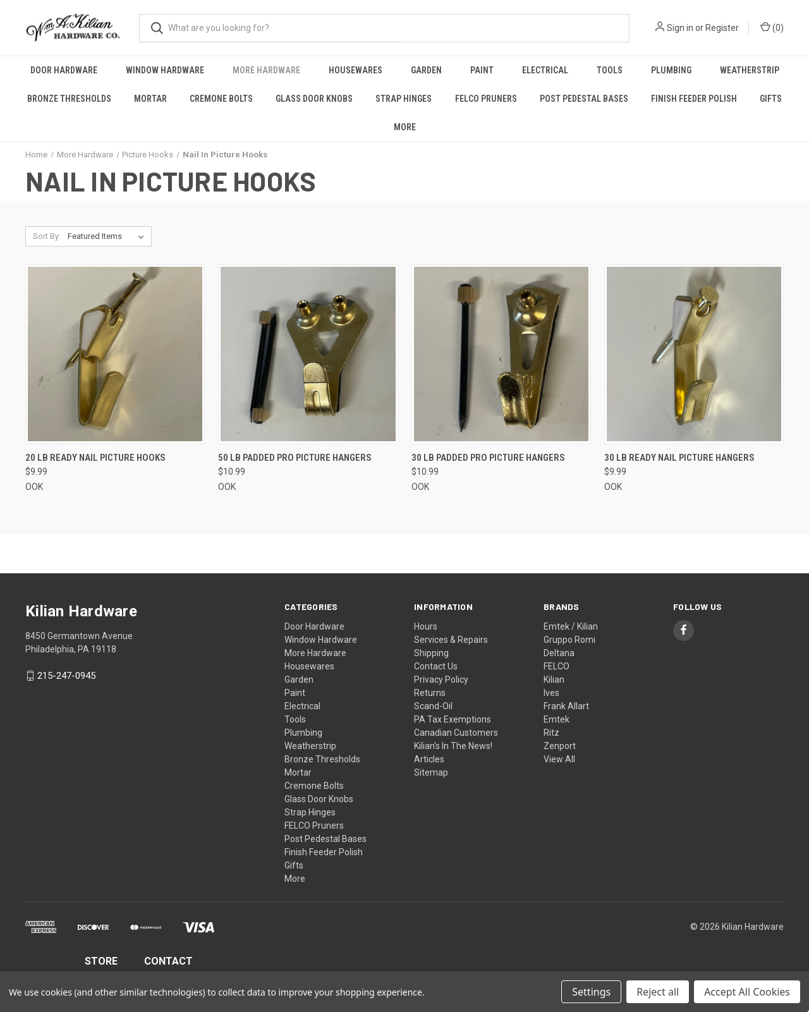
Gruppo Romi (569, 640)
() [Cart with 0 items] (772, 27)
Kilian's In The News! (453, 746)
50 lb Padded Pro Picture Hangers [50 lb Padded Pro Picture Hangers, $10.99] (295, 457)
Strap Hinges (403, 99)
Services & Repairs (451, 640)
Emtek (556, 719)
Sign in (680, 28)
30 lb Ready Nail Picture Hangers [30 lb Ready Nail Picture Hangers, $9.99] (679, 457)
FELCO (556, 666)
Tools (610, 70)
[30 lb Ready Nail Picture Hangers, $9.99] (694, 354)
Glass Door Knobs (314, 99)
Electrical (545, 70)
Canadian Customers (456, 733)
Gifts (771, 99)
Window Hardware (165, 70)
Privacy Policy (441, 679)
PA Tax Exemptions (452, 719)
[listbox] (108, 236)
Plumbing (671, 70)
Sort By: (47, 236)
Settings (591, 992)
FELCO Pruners (486, 99)
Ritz (551, 733)
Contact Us (436, 666)
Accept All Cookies (747, 992)
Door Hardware (63, 70)
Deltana (559, 653)
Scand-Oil (433, 706)
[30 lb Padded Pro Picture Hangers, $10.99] (501, 354)
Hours (425, 626)
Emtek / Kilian (571, 626)
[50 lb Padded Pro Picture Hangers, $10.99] (308, 354)
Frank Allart (566, 706)
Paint (482, 70)
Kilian (554, 679)
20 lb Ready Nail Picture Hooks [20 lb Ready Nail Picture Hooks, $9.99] (95, 457)
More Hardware (266, 70)
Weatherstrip (749, 70)
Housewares (355, 70)
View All (559, 759)
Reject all (657, 992)
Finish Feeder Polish (694, 99)
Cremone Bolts (221, 99)
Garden (426, 70)
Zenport (560, 746)
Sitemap (431, 772)
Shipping (431, 653)
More (405, 127)
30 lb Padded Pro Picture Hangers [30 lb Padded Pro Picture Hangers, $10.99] (488, 457)
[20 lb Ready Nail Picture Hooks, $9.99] (115, 354)
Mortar (150, 99)
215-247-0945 (66, 675)
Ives (551, 693)
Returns (430, 693)
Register (722, 28)
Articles (429, 759)
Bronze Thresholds (69, 99)
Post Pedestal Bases (584, 99)
